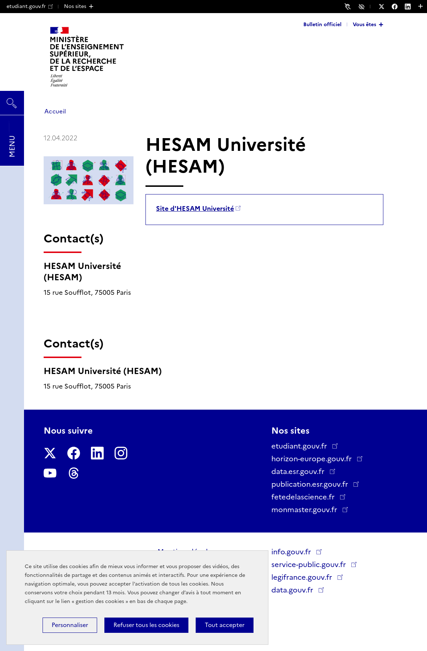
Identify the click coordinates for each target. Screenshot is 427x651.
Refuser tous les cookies (146, 625)
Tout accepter (224, 625)
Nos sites (75, 6)
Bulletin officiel (322, 24)
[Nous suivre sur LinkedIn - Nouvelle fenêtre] (411, 6)
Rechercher (12, 99)
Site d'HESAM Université (195, 209)
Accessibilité (363, 6)
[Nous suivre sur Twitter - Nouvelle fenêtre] (385, 6)
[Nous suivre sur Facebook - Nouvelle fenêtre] (398, 6)
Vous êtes (364, 24)
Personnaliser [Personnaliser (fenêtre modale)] (70, 625)
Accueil (55, 111)
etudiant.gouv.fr (30, 6)
